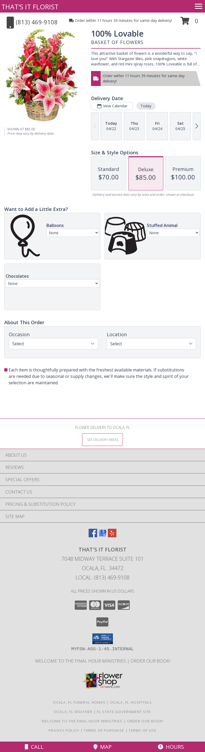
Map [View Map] (102, 746)
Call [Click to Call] (34, 746)
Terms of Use (142, 730)
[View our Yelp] (112, 535)
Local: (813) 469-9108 (102, 577)
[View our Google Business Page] (102, 535)
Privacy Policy (64, 730)
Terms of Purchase (104, 730)
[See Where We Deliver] (102, 439)
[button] (189, 23)
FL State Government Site (124, 711)
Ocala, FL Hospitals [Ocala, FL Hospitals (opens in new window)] (131, 702)
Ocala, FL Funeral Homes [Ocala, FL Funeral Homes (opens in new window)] (79, 702)
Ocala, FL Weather (73, 711)
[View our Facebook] (93, 535)
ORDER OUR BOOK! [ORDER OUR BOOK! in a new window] (150, 661)
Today (145, 105)
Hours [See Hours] (171, 746)
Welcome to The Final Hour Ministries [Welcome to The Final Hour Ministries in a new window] (81, 661)
